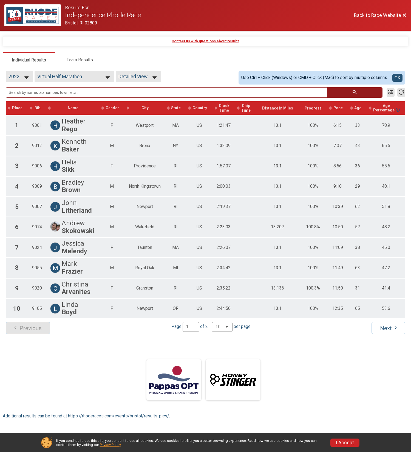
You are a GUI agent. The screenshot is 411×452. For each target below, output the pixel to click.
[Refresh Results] (401, 92)
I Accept (345, 442)
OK (397, 77)
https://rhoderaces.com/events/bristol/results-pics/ (118, 416)
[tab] (29, 59)
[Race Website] (34, 15)
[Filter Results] (391, 92)
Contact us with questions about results (205, 41)
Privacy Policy (110, 445)
